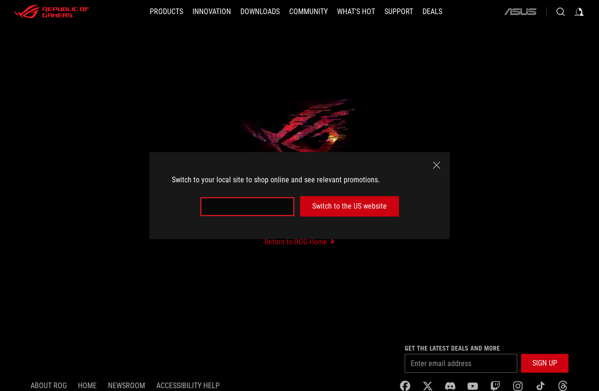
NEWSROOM (126, 385)
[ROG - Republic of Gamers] (51, 12)
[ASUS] (520, 12)
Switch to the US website (349, 206)
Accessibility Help (188, 385)
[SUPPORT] (398, 11)
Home (87, 385)
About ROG (49, 385)
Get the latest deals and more (452, 348)
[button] (166, 11)
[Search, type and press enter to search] (560, 12)
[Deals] (432, 11)
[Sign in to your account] (579, 11)
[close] (436, 165)
